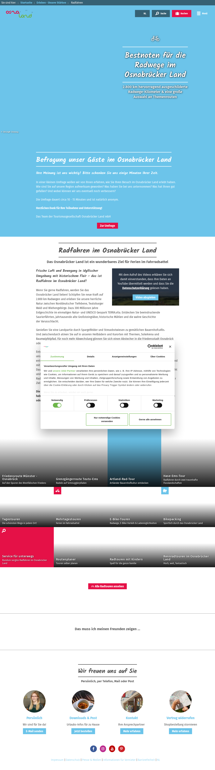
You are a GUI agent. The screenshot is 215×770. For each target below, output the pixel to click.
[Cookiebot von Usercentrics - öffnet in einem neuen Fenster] (150, 346)
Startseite (26, 2)
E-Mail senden (34, 731)
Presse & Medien (91, 760)
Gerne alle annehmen (150, 419)
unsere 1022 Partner (64, 371)
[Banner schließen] (170, 347)
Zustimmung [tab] (57, 356)
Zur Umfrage (107, 225)
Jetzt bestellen (83, 731)
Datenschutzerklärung (135, 288)
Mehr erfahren (131, 731)
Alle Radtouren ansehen (107, 586)
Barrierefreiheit (146, 760)
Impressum (57, 760)
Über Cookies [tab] (157, 356)
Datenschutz (73, 760)
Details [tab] (90, 356)
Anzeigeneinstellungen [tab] (124, 356)
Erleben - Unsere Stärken (51, 2)
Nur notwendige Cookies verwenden (107, 419)
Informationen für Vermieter (119, 760)
